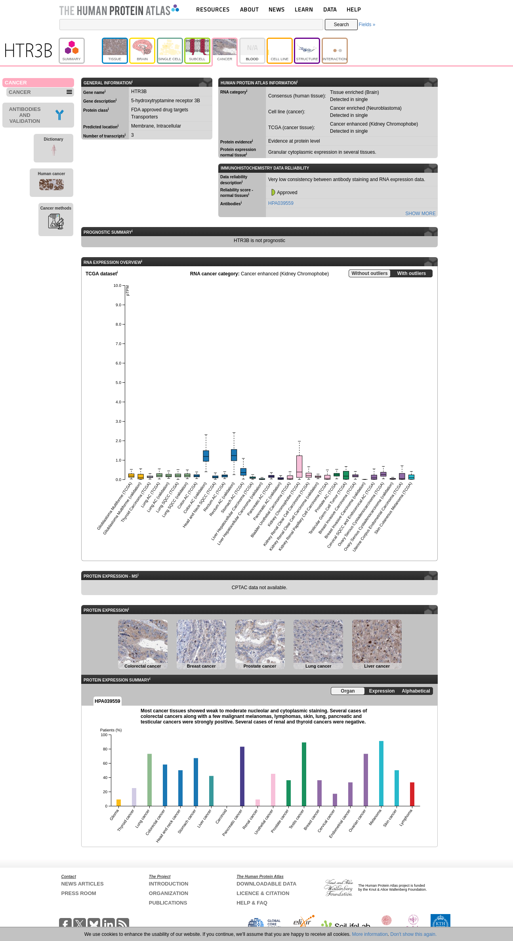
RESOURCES (213, 9)
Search (341, 24)
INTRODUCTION (169, 884)
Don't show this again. (413, 934)
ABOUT (249, 9)
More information (370, 934)
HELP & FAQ (251, 903)
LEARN (304, 9)
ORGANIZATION (168, 893)
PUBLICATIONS (168, 903)
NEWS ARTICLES (82, 884)
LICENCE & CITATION (262, 893)
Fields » (367, 24)
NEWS (277, 9)
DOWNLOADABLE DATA (266, 884)
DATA (330, 9)
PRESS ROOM (78, 893)
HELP (354, 9)
